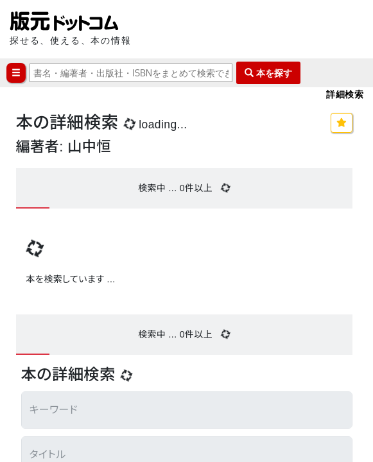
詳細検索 (344, 94)
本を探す (268, 72)
